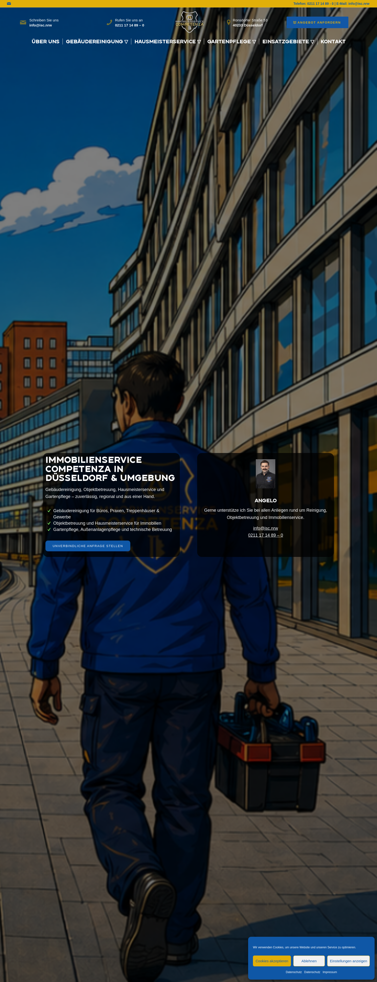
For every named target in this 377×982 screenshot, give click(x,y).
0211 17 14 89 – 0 (265, 535)
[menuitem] (45, 42)
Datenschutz (294, 972)
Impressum (330, 972)
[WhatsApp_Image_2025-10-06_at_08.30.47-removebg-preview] (188, 21)
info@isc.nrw (265, 528)
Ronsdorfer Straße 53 (250, 20)
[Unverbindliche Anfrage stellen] (87, 546)
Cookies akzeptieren (272, 961)
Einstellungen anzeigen (348, 961)
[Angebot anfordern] (318, 22)
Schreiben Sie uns (44, 20)
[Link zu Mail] (9, 3)
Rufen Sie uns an (129, 20)
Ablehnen (309, 961)
